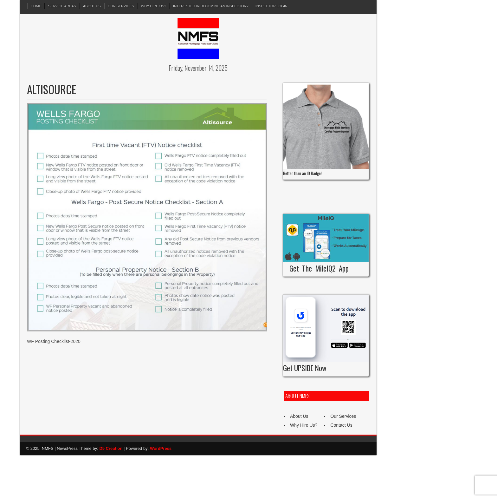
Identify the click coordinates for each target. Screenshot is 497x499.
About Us (92, 6)
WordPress (160, 448)
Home (36, 6)
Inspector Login (271, 6)
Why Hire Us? (153, 6)
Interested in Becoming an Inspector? (210, 6)
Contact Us (341, 425)
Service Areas (62, 6)
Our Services (121, 6)
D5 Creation (110, 448)
